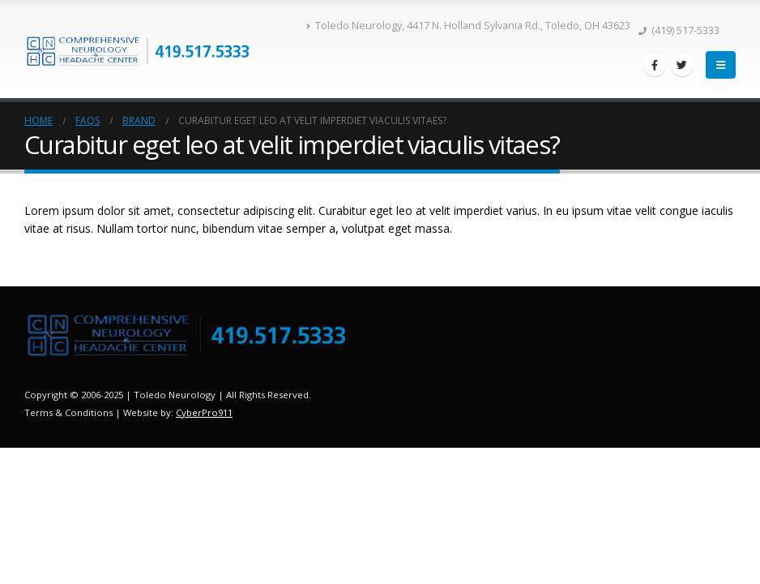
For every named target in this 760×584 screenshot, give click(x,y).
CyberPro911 (204, 412)
